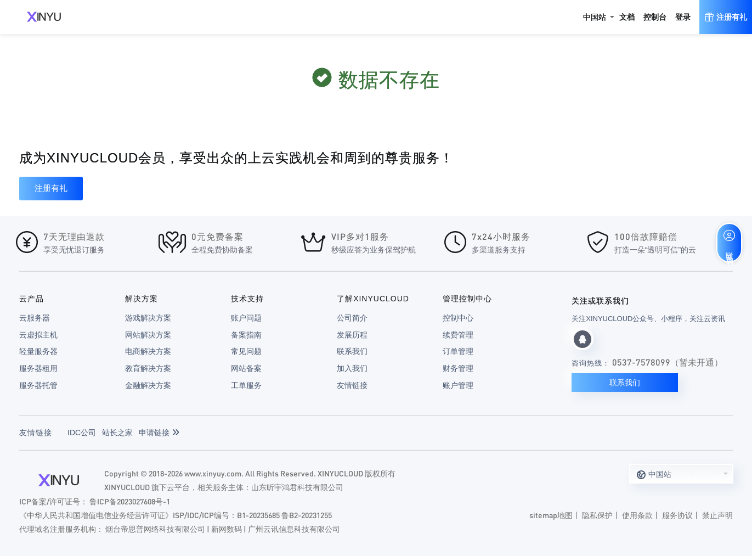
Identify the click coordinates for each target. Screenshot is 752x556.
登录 (683, 17)
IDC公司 (81, 432)
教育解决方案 (148, 368)
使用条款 (637, 515)
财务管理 (458, 368)
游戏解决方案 (148, 317)
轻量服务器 (38, 351)
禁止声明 (717, 515)
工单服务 (246, 385)
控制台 (654, 17)
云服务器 (34, 317)
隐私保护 (597, 515)
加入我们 (352, 368)
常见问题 (246, 351)
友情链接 (352, 385)
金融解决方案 (148, 385)
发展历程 (352, 334)
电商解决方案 (148, 351)
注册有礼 (51, 188)
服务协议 (677, 515)
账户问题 (246, 317)
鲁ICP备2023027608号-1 (129, 501)
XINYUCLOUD (44, 17)
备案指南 (246, 334)
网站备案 (246, 368)
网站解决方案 (148, 334)
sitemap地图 (551, 515)
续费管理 (458, 334)
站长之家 (117, 432)
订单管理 (458, 351)
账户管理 (458, 385)
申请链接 (159, 432)
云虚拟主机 (38, 334)
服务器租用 (38, 368)
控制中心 (458, 317)
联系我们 (352, 351)
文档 (627, 17)
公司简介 (352, 317)
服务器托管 (38, 385)
